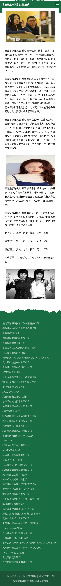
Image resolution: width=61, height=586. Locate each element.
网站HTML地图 (46, 576)
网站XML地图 (14, 576)
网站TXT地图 (30, 576)
